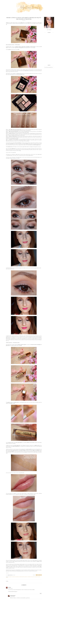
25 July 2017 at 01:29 (10, 588)
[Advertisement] (50, 51)
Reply (40, 593)
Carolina (9, 587)
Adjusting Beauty (12, 595)
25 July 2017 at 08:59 (12, 596)
